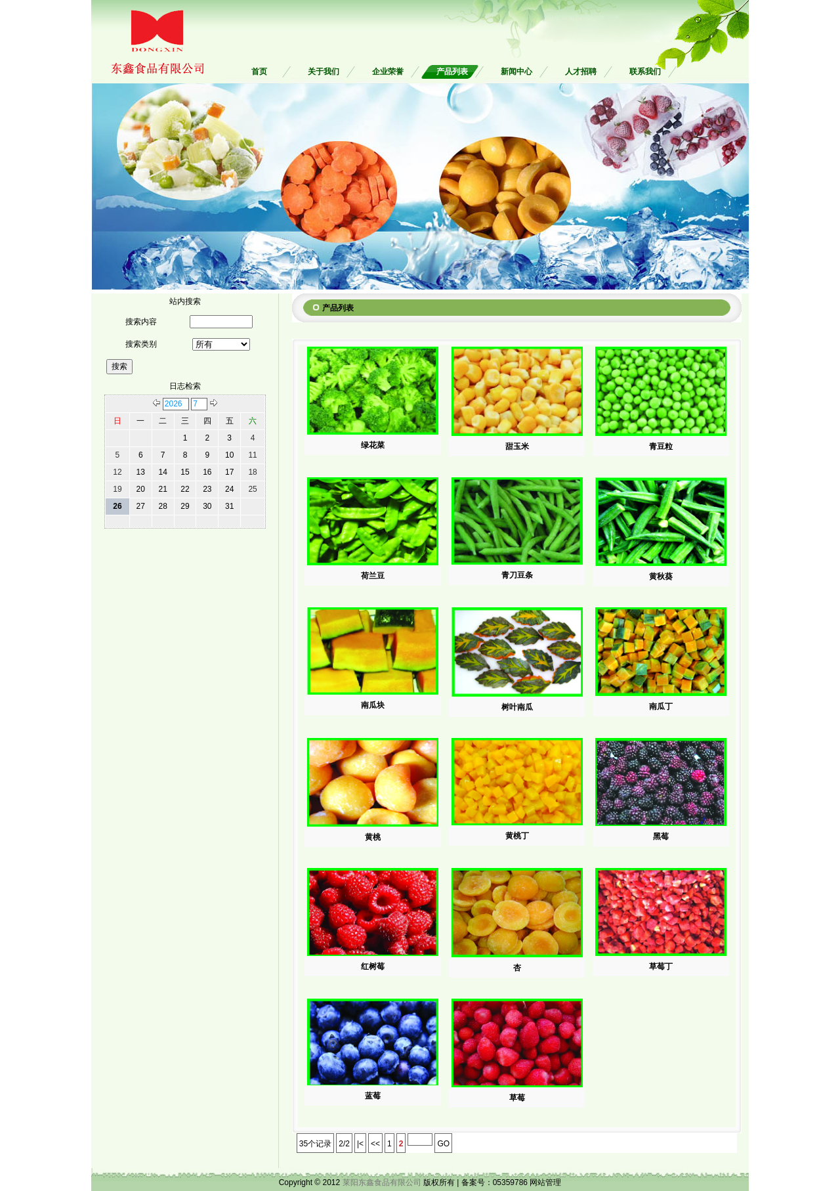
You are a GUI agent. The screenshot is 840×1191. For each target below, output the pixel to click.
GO (443, 1143)
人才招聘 (581, 71)
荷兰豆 (373, 575)
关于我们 (323, 71)
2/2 (344, 1143)
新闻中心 (516, 71)
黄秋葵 (661, 576)
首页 (259, 71)
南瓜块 (373, 705)
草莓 (517, 1097)
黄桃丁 (517, 835)
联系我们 (645, 71)
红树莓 (373, 966)
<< (375, 1143)
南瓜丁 (661, 706)
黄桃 (373, 837)
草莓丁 (661, 966)
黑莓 (661, 836)
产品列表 (452, 71)
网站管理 (545, 1182)
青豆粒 (661, 446)
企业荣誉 (388, 71)
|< (360, 1143)
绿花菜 (373, 445)
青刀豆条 (517, 575)
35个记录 (315, 1143)
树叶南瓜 (517, 707)
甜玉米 (517, 446)
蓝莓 (373, 1095)
